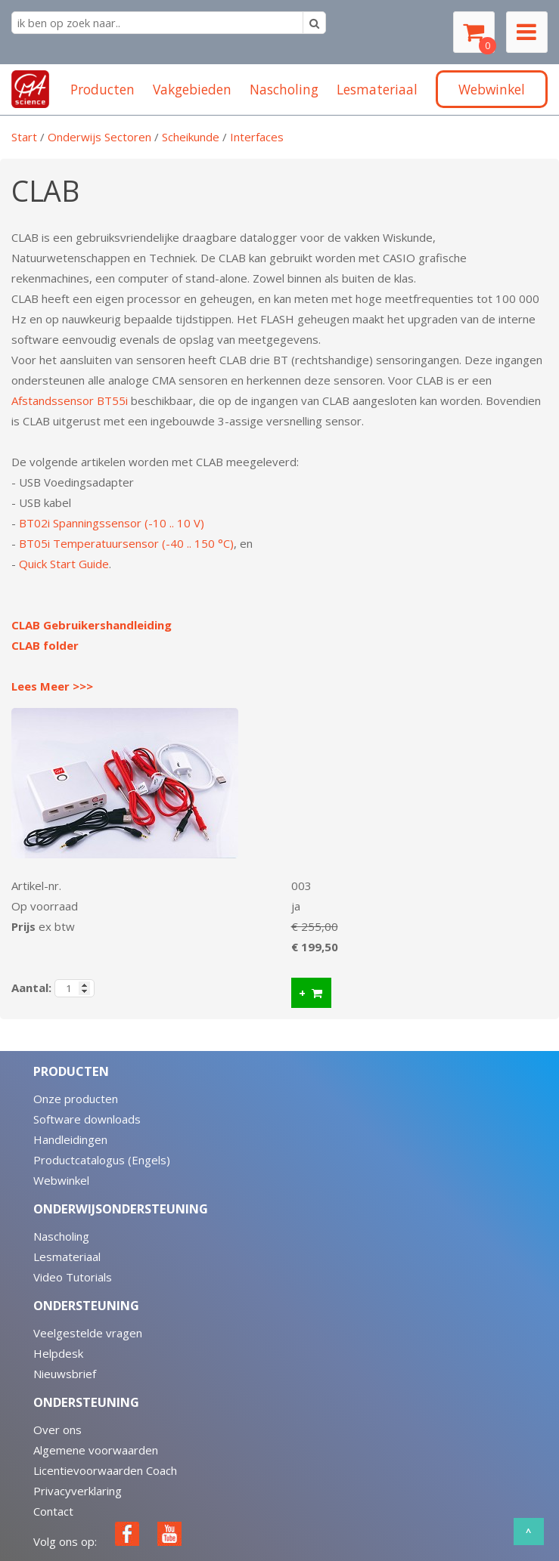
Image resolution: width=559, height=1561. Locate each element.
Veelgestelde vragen (87, 1332)
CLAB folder (45, 645)
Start (24, 136)
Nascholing (61, 1236)
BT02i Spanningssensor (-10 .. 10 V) (111, 522)
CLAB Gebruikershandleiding (91, 624)
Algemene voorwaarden (95, 1449)
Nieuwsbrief (64, 1373)
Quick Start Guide (64, 563)
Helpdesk (58, 1353)
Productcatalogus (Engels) (101, 1159)
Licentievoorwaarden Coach (105, 1470)
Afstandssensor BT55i (69, 400)
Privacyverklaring (77, 1490)
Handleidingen (70, 1139)
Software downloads (87, 1119)
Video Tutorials (72, 1276)
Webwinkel (61, 1180)
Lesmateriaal (67, 1256)
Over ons (57, 1429)
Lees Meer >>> (52, 686)
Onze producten (75, 1098)
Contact (53, 1511)
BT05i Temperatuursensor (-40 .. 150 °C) (126, 543)
